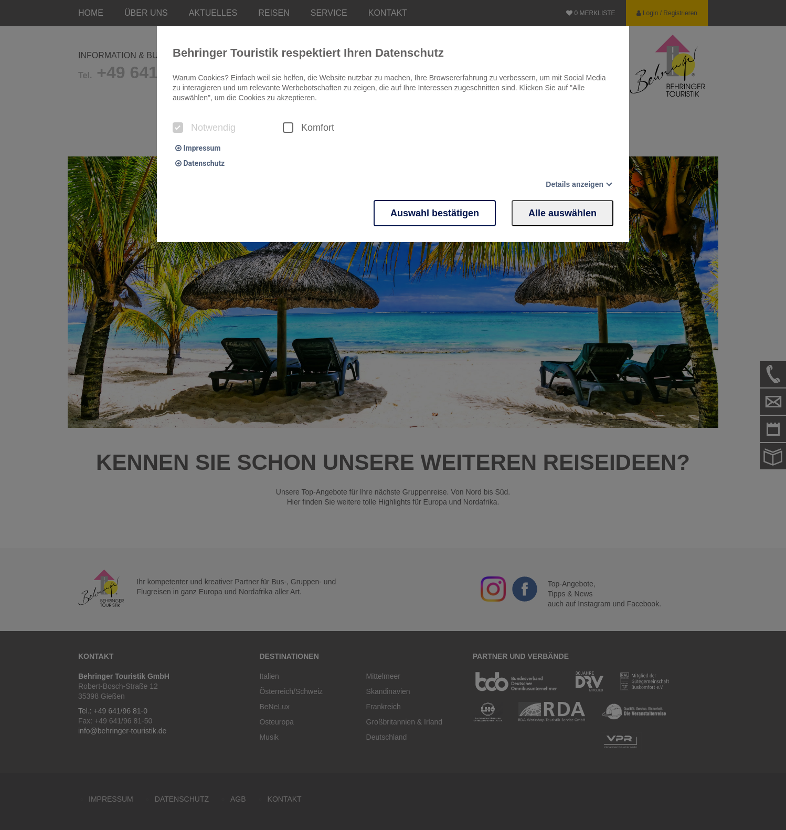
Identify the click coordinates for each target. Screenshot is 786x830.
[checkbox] (178, 127)
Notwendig (204, 127)
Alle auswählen (562, 213)
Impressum (197, 148)
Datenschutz (200, 163)
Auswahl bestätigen (434, 213)
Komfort (308, 127)
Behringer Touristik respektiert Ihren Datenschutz (308, 52)
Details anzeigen (574, 184)
